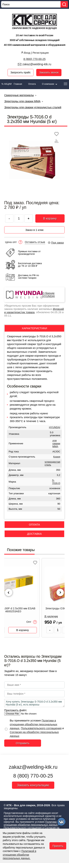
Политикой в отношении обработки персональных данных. (19, 855)
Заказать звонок (49, 72)
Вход (25, 52)
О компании (50, 84)
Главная (18, 84)
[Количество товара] (57, 630)
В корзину (50, 218)
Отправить (22, 743)
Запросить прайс (20, 72)
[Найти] (64, 4)
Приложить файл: (15, 710)
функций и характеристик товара (34, 310)
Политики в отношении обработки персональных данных (33, 724)
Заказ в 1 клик (34, 229)
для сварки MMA (56, 443)
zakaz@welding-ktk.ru (36, 64)
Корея (56, 456)
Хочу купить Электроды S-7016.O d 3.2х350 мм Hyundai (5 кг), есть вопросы (34, 703)
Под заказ (56, 242)
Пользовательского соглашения (41, 728)
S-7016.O (56, 482)
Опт (31, 622)
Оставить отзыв (35, 242)
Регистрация (41, 52)
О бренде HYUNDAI (48, 295)
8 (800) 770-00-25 (34, 58)
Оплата (32, 84)
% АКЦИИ (6, 84)
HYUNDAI (54, 427)
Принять (57, 845)
